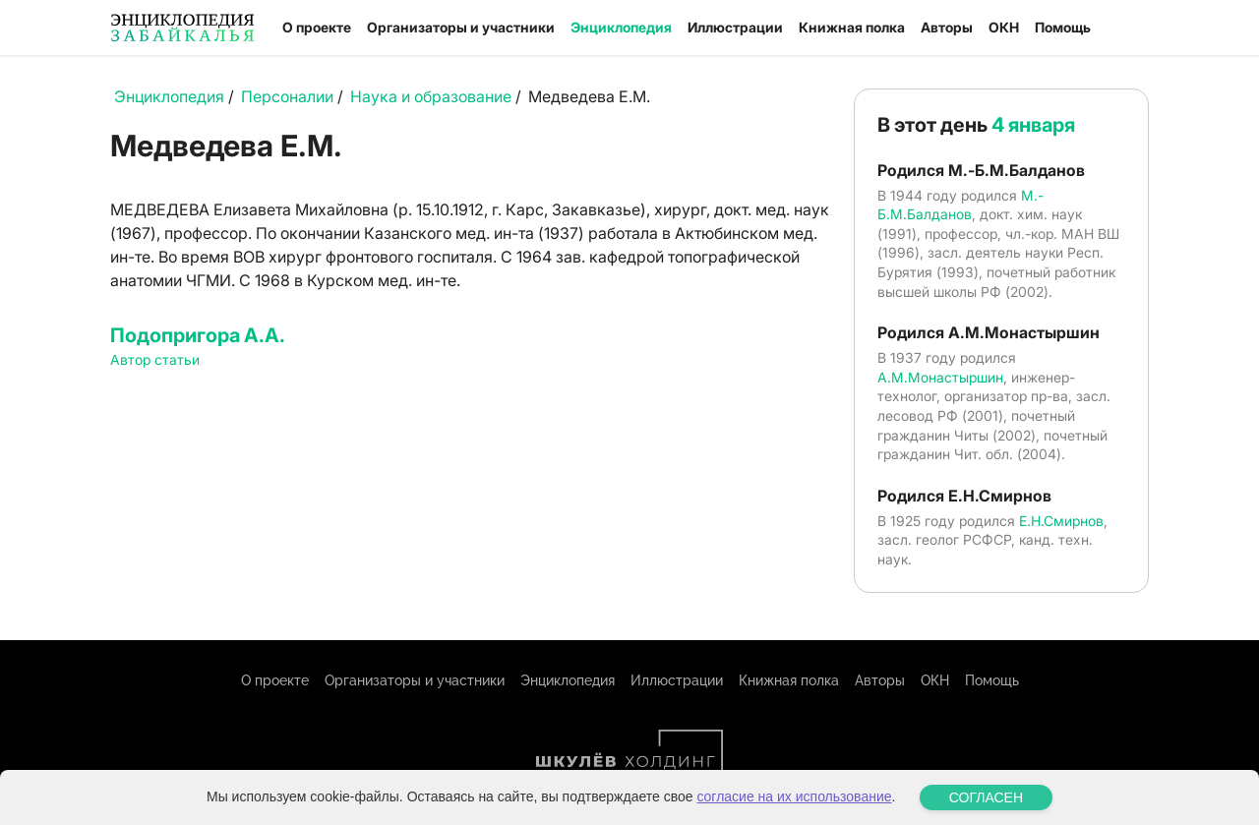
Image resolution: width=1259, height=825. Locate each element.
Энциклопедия (621, 27)
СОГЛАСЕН (986, 797)
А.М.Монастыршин (940, 377)
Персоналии (287, 96)
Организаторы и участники (461, 27)
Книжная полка (852, 27)
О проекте (316, 27)
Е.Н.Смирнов (1061, 520)
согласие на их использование (793, 796)
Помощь (1063, 27)
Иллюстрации (735, 27)
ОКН (1004, 27)
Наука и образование (430, 96)
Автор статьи (155, 359)
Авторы (947, 27)
